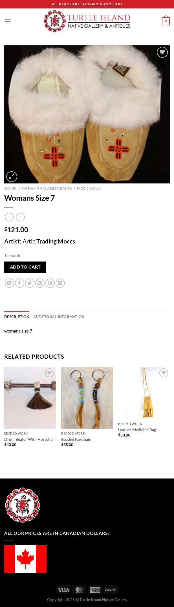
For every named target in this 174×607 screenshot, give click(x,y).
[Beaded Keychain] (87, 398)
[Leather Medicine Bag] (144, 393)
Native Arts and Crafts (47, 188)
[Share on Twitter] (29, 283)
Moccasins (88, 188)
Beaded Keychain (76, 439)
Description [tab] (16, 316)
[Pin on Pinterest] (50, 283)
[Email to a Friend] (40, 283)
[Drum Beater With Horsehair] (30, 398)
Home (10, 188)
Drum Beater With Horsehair (29, 439)
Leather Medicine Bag (137, 429)
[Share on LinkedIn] (60, 283)
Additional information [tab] (59, 316)
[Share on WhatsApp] (9, 283)
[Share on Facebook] (19, 283)
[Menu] (7, 21)
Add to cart (25, 266)
